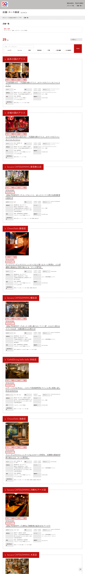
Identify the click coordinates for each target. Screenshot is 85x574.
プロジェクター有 (75, 527)
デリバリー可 (37, 529)
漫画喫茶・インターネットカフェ (61, 518)
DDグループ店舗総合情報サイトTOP (12, 17)
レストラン (10, 516)
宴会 (5, 527)
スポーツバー (21, 519)
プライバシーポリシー (35, 553)
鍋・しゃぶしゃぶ (74, 522)
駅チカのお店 (67, 527)
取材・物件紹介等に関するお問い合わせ (39, 556)
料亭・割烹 (72, 518)
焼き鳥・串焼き (65, 522)
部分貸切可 (15, 529)
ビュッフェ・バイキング (65, 516)
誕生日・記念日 (18, 527)
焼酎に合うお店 (51, 524)
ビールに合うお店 (25, 524)
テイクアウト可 (29, 529)
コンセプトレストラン (19, 516)
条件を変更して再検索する (43, 504)
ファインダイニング (29, 516)
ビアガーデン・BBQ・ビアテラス (11, 518)
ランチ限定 (6, 519)
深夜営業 (53, 527)
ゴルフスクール (13, 519)
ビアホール (22, 518)
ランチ (61, 527)
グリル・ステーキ (56, 522)
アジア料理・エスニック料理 (44, 522)
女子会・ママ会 (26, 527)
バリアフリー (22, 529)
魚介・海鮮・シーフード (9, 524)
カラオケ (28, 518)
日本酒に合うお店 (43, 524)
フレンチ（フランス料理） (31, 522)
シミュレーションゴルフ (47, 518)
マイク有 (6, 529)
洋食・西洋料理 (15, 522)
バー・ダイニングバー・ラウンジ (42, 516)
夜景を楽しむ (47, 527)
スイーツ (18, 524)
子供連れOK (40, 527)
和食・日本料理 (7, 522)
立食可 (10, 529)
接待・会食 (33, 527)
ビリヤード (38, 518)
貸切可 (57, 527)
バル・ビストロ (54, 516)
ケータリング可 (44, 529)
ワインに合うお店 (34, 524)
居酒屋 (5, 516)
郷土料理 (22, 522)
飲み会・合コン (10, 527)
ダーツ (32, 518)
